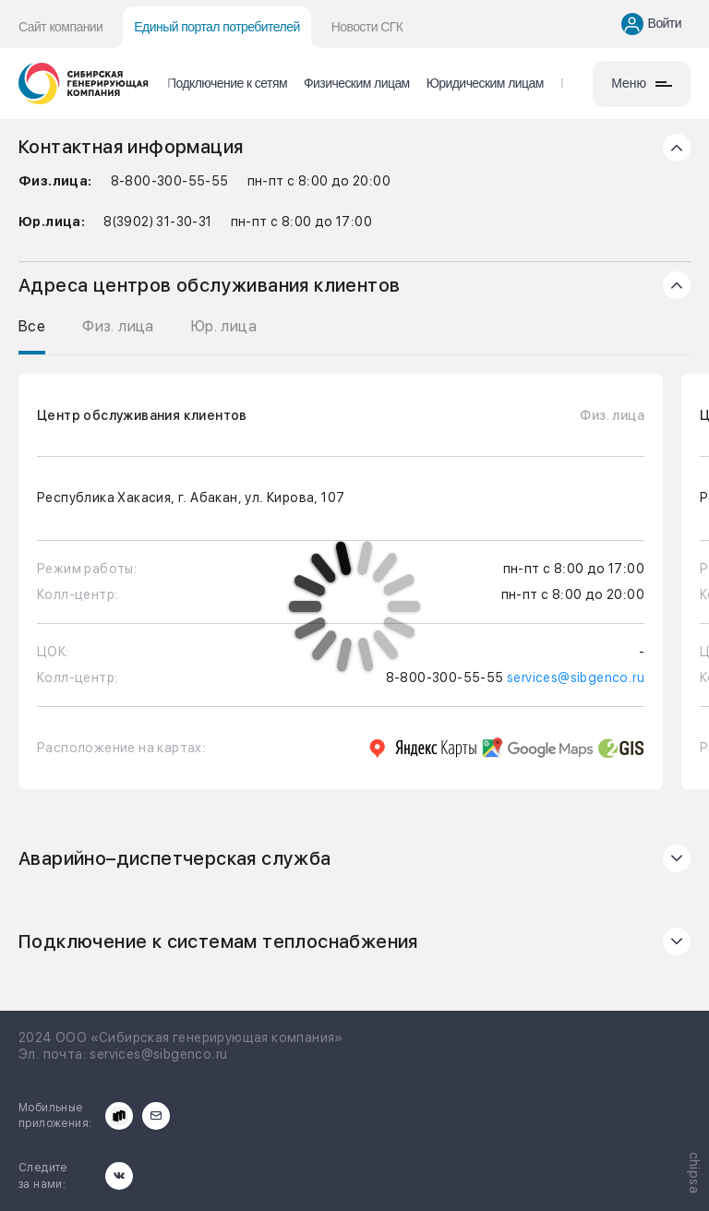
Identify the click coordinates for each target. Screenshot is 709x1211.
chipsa (694, 1172)
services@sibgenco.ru (575, 677)
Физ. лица (118, 326)
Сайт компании (60, 26)
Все (31, 326)
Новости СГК (367, 26)
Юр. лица (224, 326)
